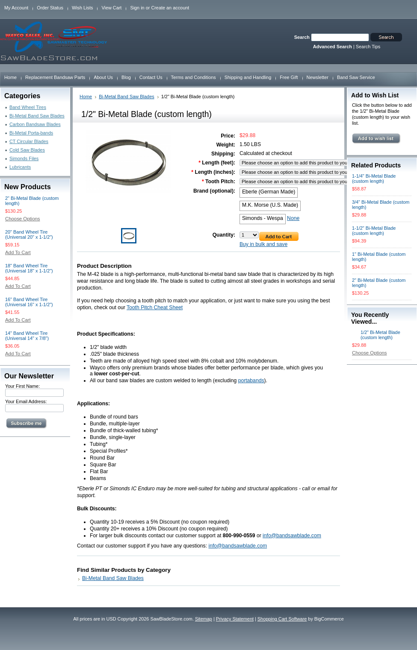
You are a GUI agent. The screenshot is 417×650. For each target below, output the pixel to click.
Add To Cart (18, 252)
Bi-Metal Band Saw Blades (37, 115)
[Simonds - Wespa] (263, 219)
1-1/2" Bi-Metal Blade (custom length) (374, 230)
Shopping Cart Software (282, 618)
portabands (251, 381)
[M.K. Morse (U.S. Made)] (270, 206)
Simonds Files (23, 158)
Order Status (50, 7)
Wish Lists (82, 7)
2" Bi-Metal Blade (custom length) (32, 201)
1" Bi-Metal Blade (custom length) (378, 257)
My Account (16, 7)
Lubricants (20, 167)
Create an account (170, 7)
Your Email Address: (26, 401)
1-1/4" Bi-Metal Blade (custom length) (374, 178)
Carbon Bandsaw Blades (35, 124)
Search (302, 37)
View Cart (111, 7)
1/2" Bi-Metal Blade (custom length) (380, 335)
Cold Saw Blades (27, 149)
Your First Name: (22, 386)
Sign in (137, 7)
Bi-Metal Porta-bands (31, 132)
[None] (293, 219)
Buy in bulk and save (263, 244)
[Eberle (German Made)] (269, 192)
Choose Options (22, 218)
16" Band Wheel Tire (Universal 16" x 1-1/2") (29, 302)
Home (86, 96)
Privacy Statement (235, 618)
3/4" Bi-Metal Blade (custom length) (380, 204)
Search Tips (368, 46)
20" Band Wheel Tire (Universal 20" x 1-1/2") (29, 234)
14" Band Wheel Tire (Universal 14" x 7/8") (27, 336)
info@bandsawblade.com (292, 536)
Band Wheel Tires (27, 107)
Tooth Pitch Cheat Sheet (155, 307)
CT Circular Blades (28, 141)
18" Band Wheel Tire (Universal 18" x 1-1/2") (29, 268)
